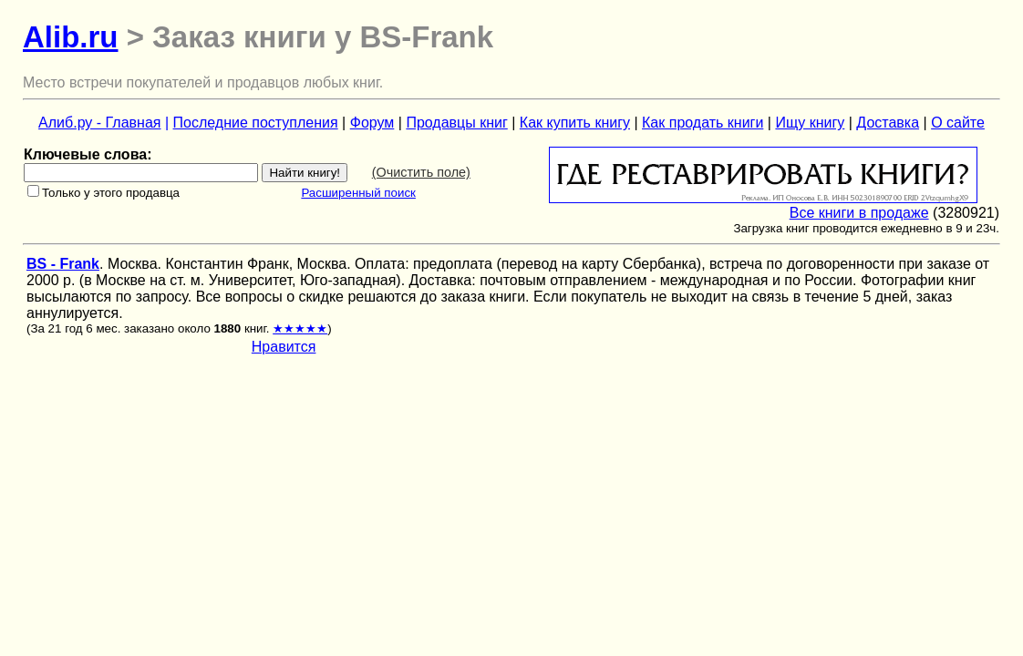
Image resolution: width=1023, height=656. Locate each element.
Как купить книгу (575, 122)
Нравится (284, 346)
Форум (372, 122)
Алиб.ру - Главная (99, 122)
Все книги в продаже (859, 212)
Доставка (887, 122)
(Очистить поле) (421, 172)
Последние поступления (255, 122)
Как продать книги (702, 122)
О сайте (958, 122)
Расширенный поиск (358, 193)
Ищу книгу (809, 122)
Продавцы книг (456, 122)
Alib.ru (71, 37)
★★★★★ (300, 328)
